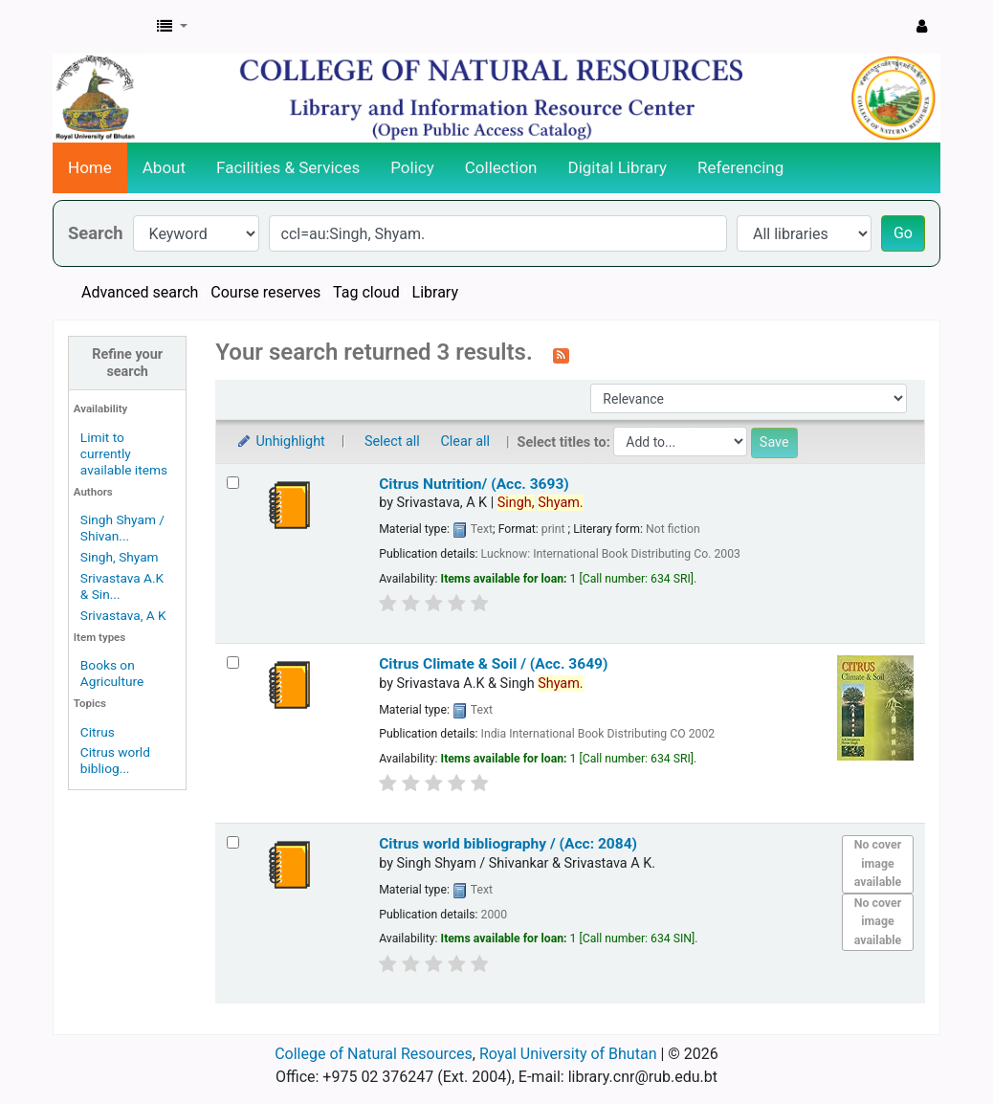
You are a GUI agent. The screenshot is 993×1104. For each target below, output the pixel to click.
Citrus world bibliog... (115, 760)
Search (95, 233)
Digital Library (618, 167)
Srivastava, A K (123, 615)
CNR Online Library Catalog (101, 27)
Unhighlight (279, 441)
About (164, 167)
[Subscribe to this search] (561, 354)
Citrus (97, 732)
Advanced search (139, 292)
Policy (412, 167)
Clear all (465, 441)
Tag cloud (366, 292)
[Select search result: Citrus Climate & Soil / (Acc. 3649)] (233, 662)
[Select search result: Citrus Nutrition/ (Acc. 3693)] (233, 482)
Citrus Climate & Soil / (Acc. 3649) (493, 664)
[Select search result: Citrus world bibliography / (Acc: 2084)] (233, 842)
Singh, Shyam (119, 556)
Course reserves (265, 292)
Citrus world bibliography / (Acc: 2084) (508, 843)
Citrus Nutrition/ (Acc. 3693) (474, 484)
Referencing (740, 167)
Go (903, 233)
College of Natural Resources (374, 1054)
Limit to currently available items (123, 453)
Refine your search (127, 362)
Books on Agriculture (111, 673)
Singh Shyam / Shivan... (122, 527)
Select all (392, 441)
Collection (501, 167)
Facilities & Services (288, 167)
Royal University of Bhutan (568, 1054)
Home (90, 167)
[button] (172, 27)
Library (435, 292)
